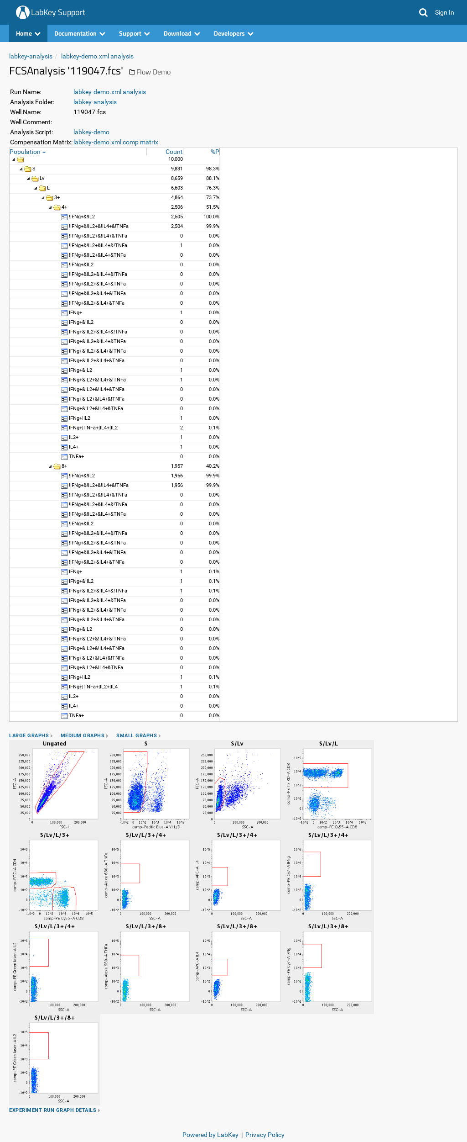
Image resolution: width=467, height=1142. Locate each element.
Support (134, 33)
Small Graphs (136, 736)
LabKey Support (58, 12)
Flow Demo (153, 71)
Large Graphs (29, 736)
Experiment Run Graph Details (52, 1110)
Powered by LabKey (210, 1134)
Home (28, 33)
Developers (234, 33)
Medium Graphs (83, 736)
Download (182, 33)
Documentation (79, 33)
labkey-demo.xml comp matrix (115, 142)
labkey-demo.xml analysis (97, 56)
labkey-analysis (30, 56)
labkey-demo (91, 132)
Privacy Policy (265, 1134)
